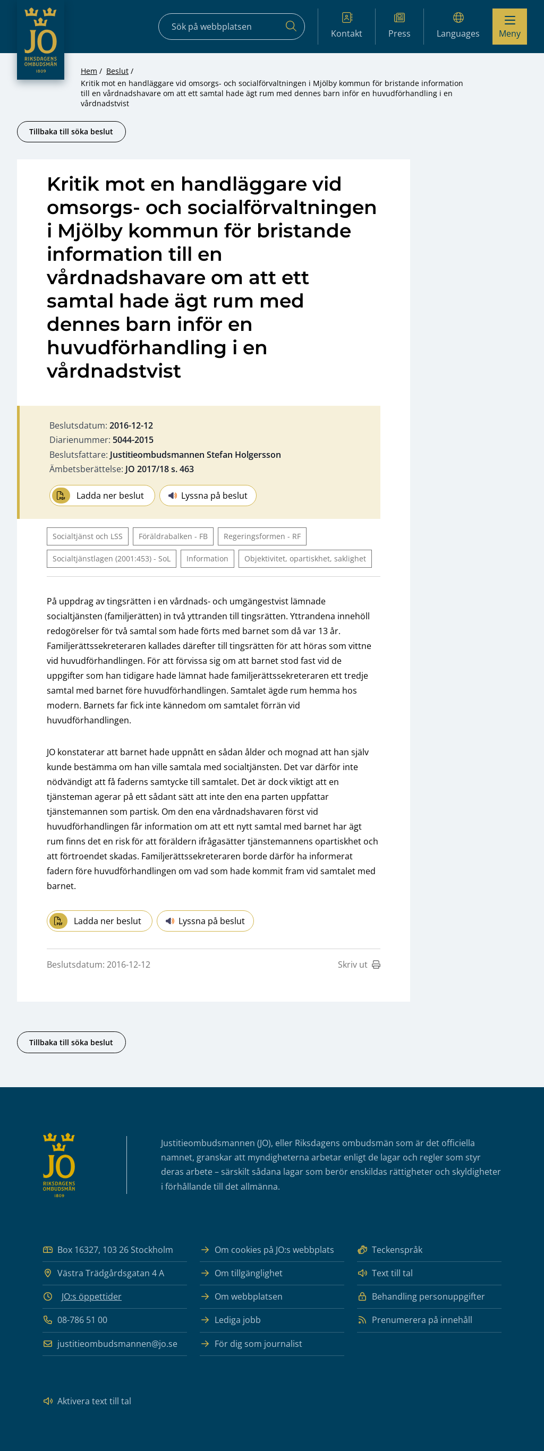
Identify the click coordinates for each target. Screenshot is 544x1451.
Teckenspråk (389, 1250)
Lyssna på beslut (208, 495)
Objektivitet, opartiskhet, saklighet (305, 558)
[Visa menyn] (509, 26)
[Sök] (291, 26)
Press (399, 25)
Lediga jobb (230, 1320)
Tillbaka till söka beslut (71, 131)
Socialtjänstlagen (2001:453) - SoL (112, 558)
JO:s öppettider (92, 1296)
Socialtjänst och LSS (88, 536)
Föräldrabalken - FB (173, 536)
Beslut (117, 71)
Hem (89, 71)
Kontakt (346, 25)
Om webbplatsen (241, 1297)
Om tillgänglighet (241, 1273)
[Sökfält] (231, 26)
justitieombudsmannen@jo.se (109, 1344)
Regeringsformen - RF (262, 536)
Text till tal (385, 1273)
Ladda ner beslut (98, 495)
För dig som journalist (251, 1344)
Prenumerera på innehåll (414, 1320)
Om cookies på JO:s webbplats (267, 1250)
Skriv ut (359, 964)
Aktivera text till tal (86, 1401)
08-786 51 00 (74, 1320)
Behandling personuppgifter (421, 1297)
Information (207, 558)
